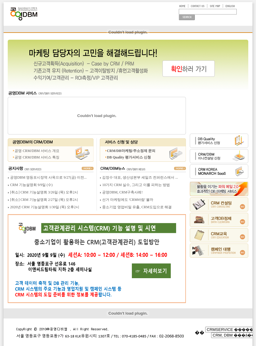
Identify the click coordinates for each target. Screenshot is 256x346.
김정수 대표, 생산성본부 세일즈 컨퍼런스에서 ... (140, 177)
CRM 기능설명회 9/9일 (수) (31, 185)
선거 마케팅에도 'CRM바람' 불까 (127, 200)
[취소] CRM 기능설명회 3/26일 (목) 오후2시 (44, 192)
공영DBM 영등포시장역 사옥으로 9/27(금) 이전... (48, 177)
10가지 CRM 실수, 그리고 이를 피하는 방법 (136, 185)
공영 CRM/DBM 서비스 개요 (37, 151)
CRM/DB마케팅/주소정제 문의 (131, 151)
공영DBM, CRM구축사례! (122, 192)
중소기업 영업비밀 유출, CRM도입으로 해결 (137, 207)
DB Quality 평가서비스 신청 (129, 157)
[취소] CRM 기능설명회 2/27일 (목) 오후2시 (44, 200)
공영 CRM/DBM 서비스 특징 (37, 157)
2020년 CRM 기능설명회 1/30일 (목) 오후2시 (44, 207)
